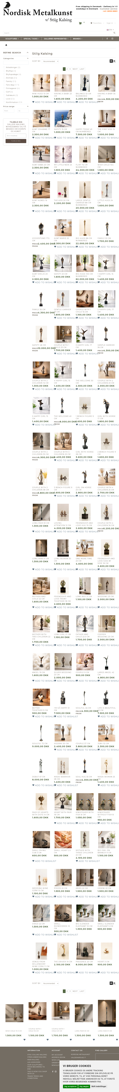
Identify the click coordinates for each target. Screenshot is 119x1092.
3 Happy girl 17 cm (84, 346)
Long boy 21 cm (84, 596)
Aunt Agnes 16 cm (39, 201)
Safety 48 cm (39, 345)
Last (82, 69)
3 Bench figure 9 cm (63, 488)
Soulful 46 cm (83, 708)
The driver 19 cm (63, 962)
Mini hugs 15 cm (40, 94)
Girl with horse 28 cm (85, 453)
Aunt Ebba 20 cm (41, 165)
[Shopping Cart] (81, 24)
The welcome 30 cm (84, 382)
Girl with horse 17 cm (107, 417)
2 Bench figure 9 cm (107, 453)
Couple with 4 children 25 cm (106, 488)
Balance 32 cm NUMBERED (83, 95)
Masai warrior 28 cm (62, 778)
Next (75, 69)
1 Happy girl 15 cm (105, 275)
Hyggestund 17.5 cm (40, 239)
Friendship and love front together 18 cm (62, 598)
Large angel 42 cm (106, 673)
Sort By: (36, 61)
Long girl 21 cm (62, 634)
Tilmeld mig (16, 141)
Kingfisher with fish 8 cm (85, 813)
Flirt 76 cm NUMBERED (82, 166)
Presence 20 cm (84, 962)
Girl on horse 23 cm (83, 488)
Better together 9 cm (40, 709)
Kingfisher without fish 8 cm (106, 814)
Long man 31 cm (40, 559)
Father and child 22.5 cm (83, 635)
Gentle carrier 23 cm (62, 310)
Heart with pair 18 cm (63, 813)
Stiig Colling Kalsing (37, 1055)
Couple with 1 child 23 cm (61, 346)
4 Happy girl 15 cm (62, 382)
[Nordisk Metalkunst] (37, 12)
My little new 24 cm (63, 166)
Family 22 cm (104, 238)
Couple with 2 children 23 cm (106, 382)
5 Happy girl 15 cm (40, 417)
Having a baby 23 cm (63, 95)
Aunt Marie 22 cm (61, 239)
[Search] (114, 33)
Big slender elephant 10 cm (84, 925)
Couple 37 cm (83, 743)
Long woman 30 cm (62, 560)
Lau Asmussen (33, 1062)
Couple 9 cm (82, 672)
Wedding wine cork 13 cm (40, 889)
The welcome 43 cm (62, 417)
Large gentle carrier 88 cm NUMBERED (83, 202)
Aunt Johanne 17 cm (41, 130)
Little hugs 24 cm (105, 201)
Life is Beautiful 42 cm (107, 709)
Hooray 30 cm (61, 743)
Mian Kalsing (33, 1060)
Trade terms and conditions (35, 1077)
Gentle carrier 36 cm (106, 346)
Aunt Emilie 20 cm (40, 275)
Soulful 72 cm (40, 743)
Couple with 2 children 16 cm (40, 382)
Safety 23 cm (60, 274)
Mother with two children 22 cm (41, 636)
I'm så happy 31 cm (62, 709)
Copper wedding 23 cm (106, 635)
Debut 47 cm (38, 777)
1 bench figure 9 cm (85, 417)
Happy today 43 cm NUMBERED (84, 130)
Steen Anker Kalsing (36, 1057)
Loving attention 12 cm (62, 524)
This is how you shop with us (37, 1072)
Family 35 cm (38, 309)
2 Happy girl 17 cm (106, 310)
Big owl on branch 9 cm (104, 851)
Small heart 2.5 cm (62, 851)
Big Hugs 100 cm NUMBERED (84, 275)
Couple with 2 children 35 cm (40, 453)
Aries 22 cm (82, 888)
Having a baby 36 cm (106, 95)
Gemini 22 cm (104, 888)
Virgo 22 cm (38, 924)
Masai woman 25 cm (106, 778)
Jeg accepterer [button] (70, 1086)
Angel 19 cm (38, 672)
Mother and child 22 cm (39, 597)
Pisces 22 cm (60, 888)
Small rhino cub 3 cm (39, 851)
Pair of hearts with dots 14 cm (40, 813)
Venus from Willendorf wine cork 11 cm (41, 964)
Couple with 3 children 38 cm (40, 488)
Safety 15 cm (60, 129)
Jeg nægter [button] (84, 1086)
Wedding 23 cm (106, 596)
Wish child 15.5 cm (105, 166)
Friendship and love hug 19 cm (84, 524)
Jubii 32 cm (103, 743)
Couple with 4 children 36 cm (106, 524)
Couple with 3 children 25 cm (62, 453)
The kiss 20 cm (61, 200)
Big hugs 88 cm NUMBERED (84, 239)
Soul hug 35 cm (84, 777)
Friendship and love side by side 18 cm (106, 561)
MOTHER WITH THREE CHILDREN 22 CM (84, 852)
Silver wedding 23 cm (62, 673)
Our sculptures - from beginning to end (36, 1067)
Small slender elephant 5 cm (106, 925)
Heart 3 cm (103, 962)
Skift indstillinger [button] (98, 1086)
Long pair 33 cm (40, 523)
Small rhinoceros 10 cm (62, 926)
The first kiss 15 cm (106, 130)
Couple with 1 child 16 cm (83, 310)
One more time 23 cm (84, 560)
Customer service (108, 9)
